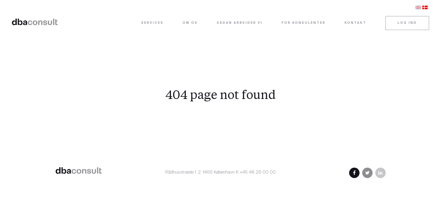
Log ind (407, 23)
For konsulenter (304, 23)
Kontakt (355, 23)
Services (152, 23)
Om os (190, 23)
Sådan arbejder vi (240, 23)
